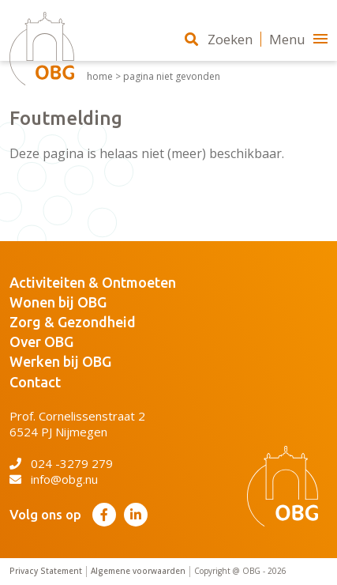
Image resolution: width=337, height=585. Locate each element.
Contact (35, 382)
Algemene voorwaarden (138, 571)
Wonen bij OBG (58, 302)
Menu (298, 39)
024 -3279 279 (61, 463)
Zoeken (219, 39)
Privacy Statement (45, 571)
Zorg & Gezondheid (72, 322)
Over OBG (41, 341)
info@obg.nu (53, 479)
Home (100, 76)
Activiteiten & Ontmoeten (92, 282)
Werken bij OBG (60, 361)
